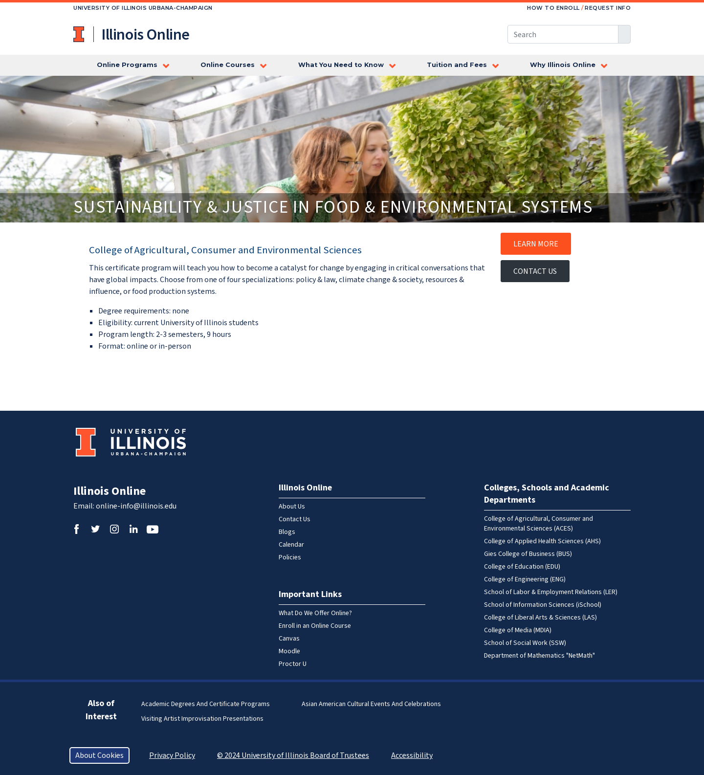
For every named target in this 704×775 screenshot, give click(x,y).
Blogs (287, 532)
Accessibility (412, 755)
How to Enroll (553, 7)
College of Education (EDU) (522, 567)
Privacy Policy (172, 755)
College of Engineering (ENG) (525, 579)
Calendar (291, 545)
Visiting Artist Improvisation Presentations (202, 719)
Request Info (608, 7)
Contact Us (535, 271)
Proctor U (293, 664)
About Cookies (99, 755)
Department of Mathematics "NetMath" (539, 656)
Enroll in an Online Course (315, 626)
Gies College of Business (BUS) (528, 554)
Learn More (535, 244)
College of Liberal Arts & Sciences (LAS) (540, 617)
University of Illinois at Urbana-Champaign (79, 34)
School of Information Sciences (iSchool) (542, 605)
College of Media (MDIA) (517, 630)
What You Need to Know (341, 64)
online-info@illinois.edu (136, 506)
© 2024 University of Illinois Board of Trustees (293, 755)
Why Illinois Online (562, 64)
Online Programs (127, 64)
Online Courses (227, 64)
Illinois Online (109, 491)
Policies (290, 557)
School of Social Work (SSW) (525, 643)
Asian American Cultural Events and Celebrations (371, 704)
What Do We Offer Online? (315, 613)
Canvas (289, 638)
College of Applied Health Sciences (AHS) (542, 541)
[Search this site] (562, 34)
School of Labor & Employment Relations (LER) (550, 592)
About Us (292, 506)
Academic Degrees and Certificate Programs (205, 704)
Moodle (289, 651)
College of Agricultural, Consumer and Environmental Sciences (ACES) (538, 523)
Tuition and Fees (457, 64)
